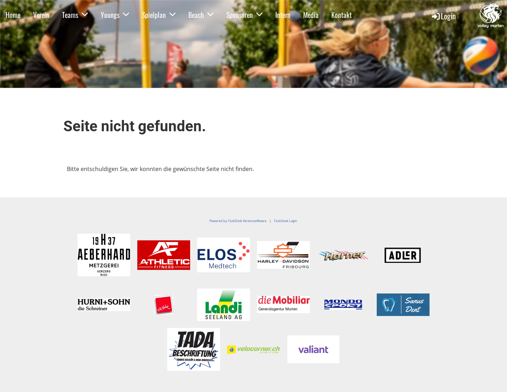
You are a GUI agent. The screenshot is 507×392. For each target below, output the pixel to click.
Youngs (115, 15)
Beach (201, 15)
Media (311, 15)
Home (13, 15)
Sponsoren (244, 15)
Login (443, 15)
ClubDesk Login (285, 221)
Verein (41, 15)
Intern (282, 15)
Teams (75, 15)
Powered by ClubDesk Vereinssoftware (238, 221)
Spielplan (159, 15)
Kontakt (341, 15)
